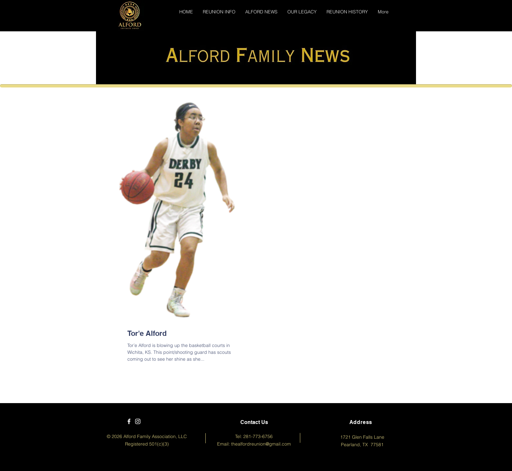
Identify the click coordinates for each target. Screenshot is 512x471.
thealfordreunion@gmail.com (261, 444)
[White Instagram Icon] (137, 421)
